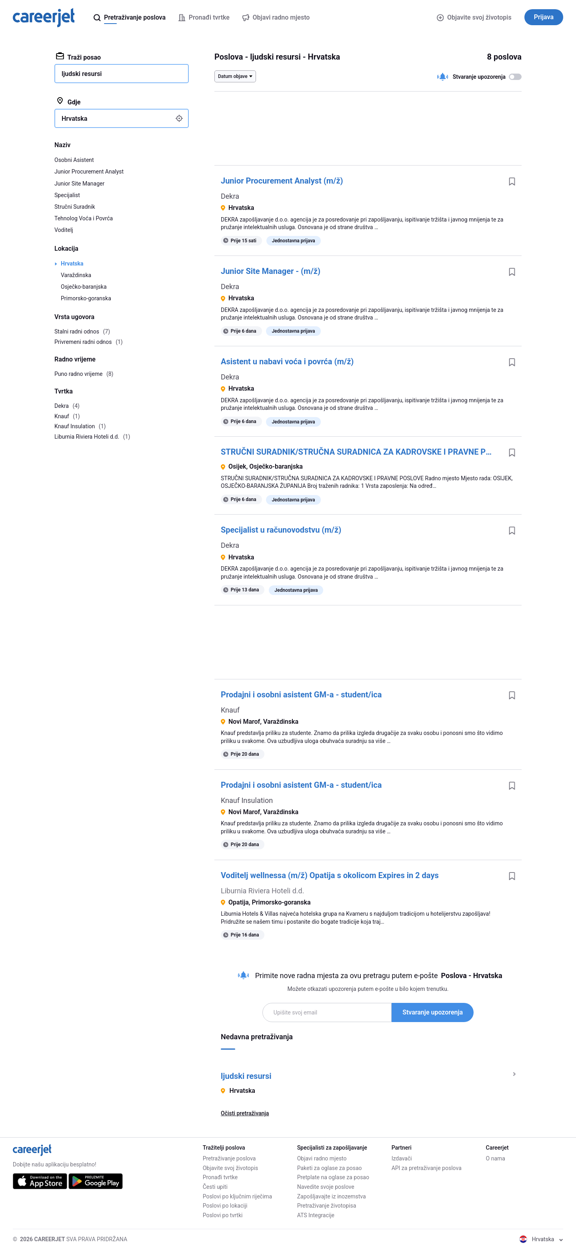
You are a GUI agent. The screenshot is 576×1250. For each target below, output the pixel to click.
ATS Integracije (315, 1215)
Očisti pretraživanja (245, 1113)
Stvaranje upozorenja (432, 1012)
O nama (495, 1158)
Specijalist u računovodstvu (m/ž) (281, 530)
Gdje (68, 101)
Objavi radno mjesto (322, 1158)
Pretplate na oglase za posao (333, 1177)
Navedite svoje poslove (325, 1187)
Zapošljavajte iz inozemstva (331, 1196)
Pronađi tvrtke (220, 1177)
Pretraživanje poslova (229, 1158)
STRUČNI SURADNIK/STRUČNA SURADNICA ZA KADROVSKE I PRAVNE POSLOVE (361, 452)
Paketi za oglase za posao (329, 1168)
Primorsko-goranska (86, 298)
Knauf (230, 710)
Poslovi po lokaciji (225, 1205)
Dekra (230, 196)
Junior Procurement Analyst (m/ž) (282, 181)
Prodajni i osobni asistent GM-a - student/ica (301, 694)
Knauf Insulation (247, 800)
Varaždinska (76, 275)
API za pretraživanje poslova (427, 1168)
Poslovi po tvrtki (223, 1215)
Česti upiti (215, 1187)
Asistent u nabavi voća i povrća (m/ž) (287, 361)
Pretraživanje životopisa (326, 1205)
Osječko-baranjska (84, 287)
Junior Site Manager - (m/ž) (270, 271)
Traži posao (78, 56)
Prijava (544, 17)
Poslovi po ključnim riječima (237, 1196)
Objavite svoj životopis (474, 17)
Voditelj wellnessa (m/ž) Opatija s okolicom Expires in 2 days (330, 875)
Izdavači (402, 1158)
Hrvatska (72, 263)
